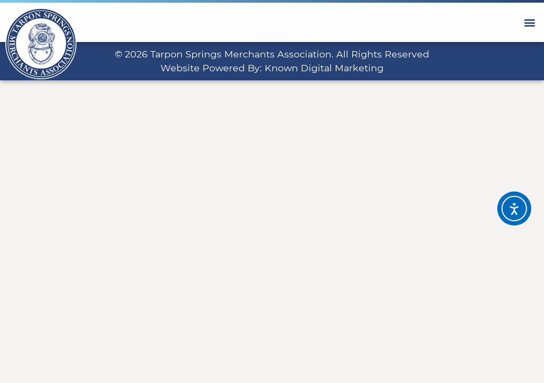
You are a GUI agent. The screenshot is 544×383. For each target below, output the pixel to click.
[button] (530, 22)
